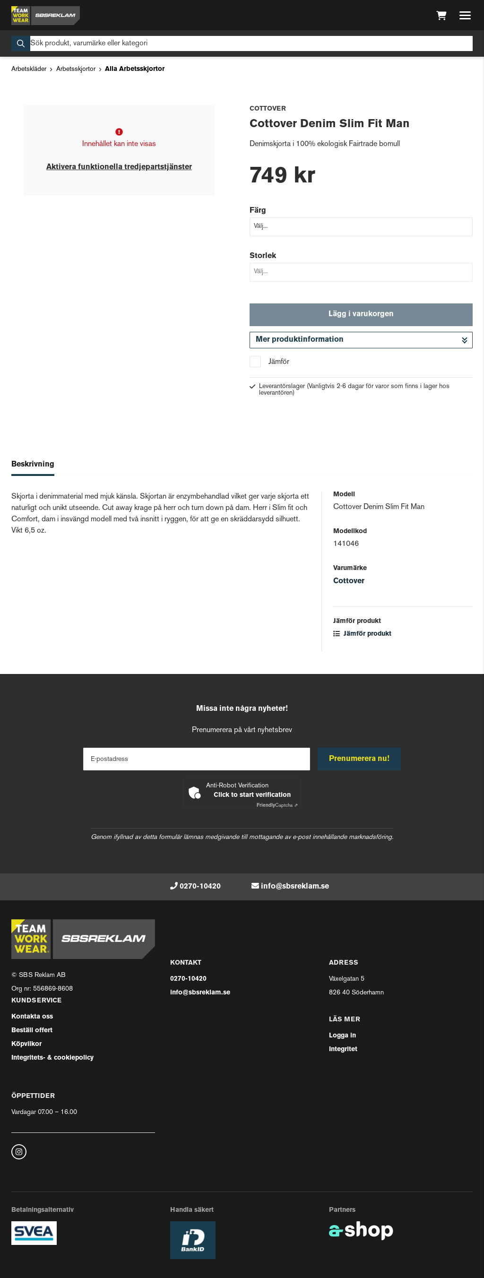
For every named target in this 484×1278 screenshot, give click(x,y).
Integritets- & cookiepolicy (52, 1058)
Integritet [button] (343, 1049)
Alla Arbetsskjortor (134, 69)
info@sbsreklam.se (295, 886)
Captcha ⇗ (277, 805)
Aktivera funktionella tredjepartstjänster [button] (119, 167)
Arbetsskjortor (75, 69)
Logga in (342, 1036)
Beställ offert (31, 1031)
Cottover (348, 581)
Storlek (263, 256)
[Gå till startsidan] (45, 15)
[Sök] (242, 43)
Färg (258, 210)
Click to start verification (252, 795)
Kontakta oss (32, 1017)
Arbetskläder (28, 69)
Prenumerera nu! (359, 759)
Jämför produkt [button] (362, 634)
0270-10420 (200, 886)
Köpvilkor (26, 1044)
